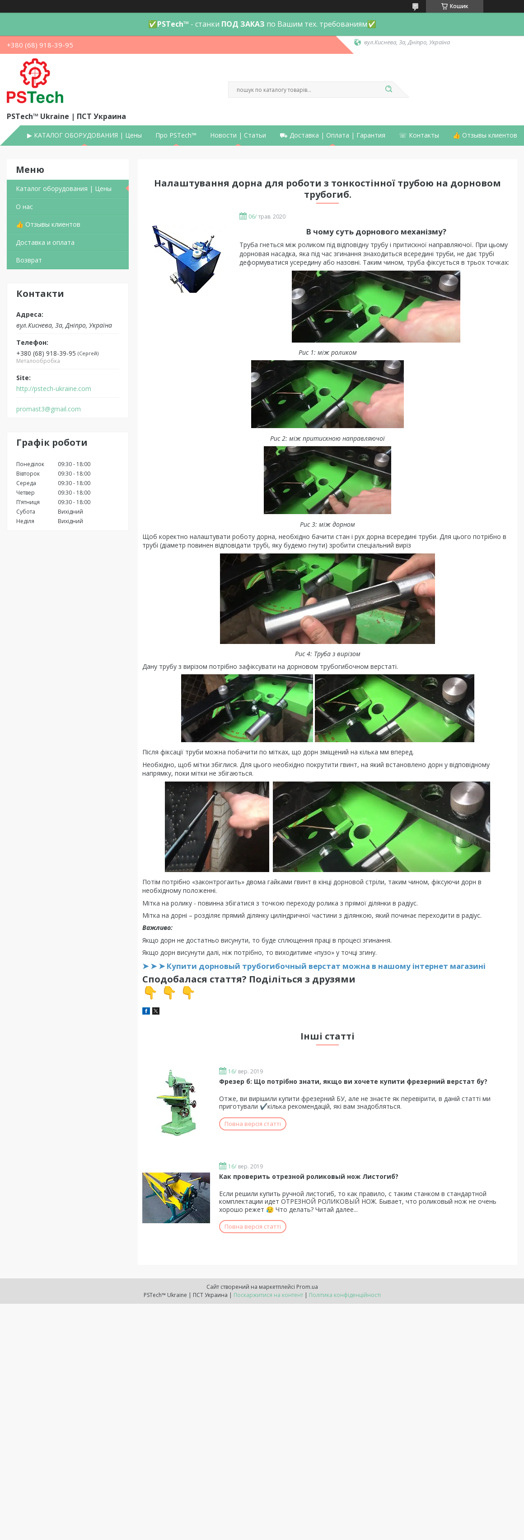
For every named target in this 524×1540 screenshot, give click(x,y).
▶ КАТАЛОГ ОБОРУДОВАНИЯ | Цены (84, 135)
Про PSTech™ (175, 135)
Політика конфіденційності (345, 1295)
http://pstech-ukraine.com (53, 389)
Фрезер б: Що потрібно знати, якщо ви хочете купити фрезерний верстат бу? (353, 1081)
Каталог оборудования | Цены (64, 188)
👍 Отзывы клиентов (485, 135)
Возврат (29, 260)
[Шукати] (388, 89)
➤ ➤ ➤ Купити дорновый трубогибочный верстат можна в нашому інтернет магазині (314, 966)
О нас (24, 206)
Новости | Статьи (238, 135)
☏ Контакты (419, 135)
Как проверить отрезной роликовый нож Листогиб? (308, 1176)
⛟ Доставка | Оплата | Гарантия (332, 135)
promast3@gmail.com (48, 409)
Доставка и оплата (45, 242)
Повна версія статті (253, 1124)
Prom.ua (307, 1287)
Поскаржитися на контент (268, 1295)
